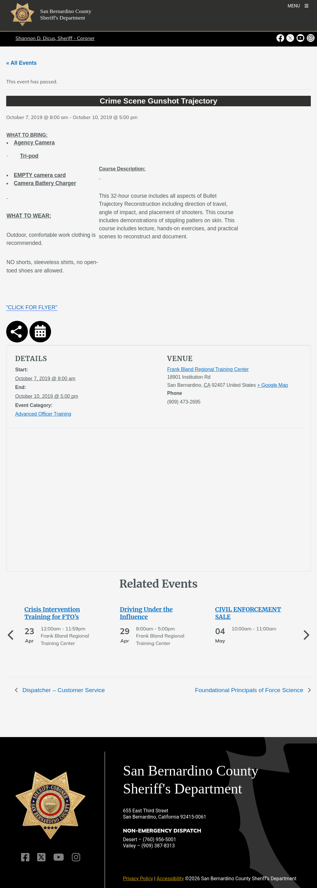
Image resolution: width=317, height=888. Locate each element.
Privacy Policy (138, 878)
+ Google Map (272, 385)
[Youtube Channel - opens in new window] (300, 38)
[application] (85, 501)
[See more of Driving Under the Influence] (158, 613)
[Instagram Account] (76, 857)
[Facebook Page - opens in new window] (280, 38)
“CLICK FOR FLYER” (31, 307)
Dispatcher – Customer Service (63, 690)
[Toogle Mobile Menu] (298, 5)
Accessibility (170, 878)
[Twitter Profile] (41, 857)
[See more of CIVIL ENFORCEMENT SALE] (254, 613)
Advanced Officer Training (43, 414)
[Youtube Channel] (58, 857)
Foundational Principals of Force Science (250, 690)
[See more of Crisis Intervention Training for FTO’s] (63, 613)
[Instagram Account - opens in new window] (310, 38)
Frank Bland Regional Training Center (208, 369)
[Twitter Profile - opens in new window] (290, 38)
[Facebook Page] (25, 857)
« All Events (21, 63)
